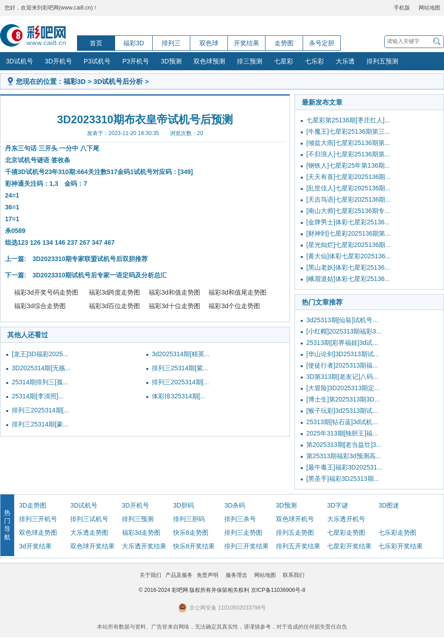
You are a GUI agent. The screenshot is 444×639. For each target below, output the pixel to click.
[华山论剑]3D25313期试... (342, 354)
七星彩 (283, 61)
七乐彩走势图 (397, 532)
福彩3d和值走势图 (174, 292)
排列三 (171, 43)
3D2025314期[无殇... (41, 368)
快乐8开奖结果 (194, 546)
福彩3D (133, 43)
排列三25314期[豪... (40, 424)
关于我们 (150, 575)
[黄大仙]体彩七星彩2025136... (348, 256)
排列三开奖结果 (246, 546)
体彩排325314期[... (178, 396)
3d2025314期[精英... (181, 354)
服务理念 (236, 575)
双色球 (208, 43)
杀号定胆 (321, 43)
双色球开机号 (295, 519)
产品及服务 (179, 575)
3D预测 (171, 61)
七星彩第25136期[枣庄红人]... (348, 120)
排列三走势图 (243, 532)
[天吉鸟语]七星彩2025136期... (348, 199)
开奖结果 (246, 43)
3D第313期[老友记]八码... (342, 376)
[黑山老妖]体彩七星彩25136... (348, 267)
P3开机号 (135, 61)
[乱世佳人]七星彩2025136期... (348, 188)
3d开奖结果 (35, 546)
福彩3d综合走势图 (40, 306)
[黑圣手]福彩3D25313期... (342, 478)
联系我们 (293, 575)
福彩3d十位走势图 (174, 306)
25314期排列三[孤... (40, 382)
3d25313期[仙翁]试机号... (342, 320)
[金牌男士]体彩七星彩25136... (348, 222)
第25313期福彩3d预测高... (343, 456)
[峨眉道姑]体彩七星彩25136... (348, 278)
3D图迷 (388, 505)
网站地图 (429, 8)
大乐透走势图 (89, 532)
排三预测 (249, 61)
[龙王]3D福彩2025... (40, 354)
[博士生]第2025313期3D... (343, 399)
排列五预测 (382, 61)
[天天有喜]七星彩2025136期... (348, 176)
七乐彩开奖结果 (400, 546)
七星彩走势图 (346, 532)
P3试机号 (97, 61)
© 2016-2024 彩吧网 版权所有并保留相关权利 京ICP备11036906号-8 (222, 590)
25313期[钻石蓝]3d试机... (342, 422)
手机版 (402, 8)
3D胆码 (183, 505)
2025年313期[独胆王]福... (342, 433)
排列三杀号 (240, 519)
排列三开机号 (38, 519)
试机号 (27, 160)
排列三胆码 (189, 519)
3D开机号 (58, 61)
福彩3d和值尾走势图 (237, 292)
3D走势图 (32, 505)
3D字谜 (337, 505)
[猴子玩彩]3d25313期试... (342, 410)
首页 (96, 43)
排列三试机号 (89, 519)
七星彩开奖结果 (349, 546)
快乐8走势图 (190, 532)
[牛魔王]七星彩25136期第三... (348, 131)
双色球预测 (209, 61)
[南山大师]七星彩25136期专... (348, 210)
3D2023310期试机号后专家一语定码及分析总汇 (100, 275)
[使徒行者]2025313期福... (342, 365)
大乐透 (345, 61)
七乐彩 (314, 61)
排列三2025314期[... (180, 382)
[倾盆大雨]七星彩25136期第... (348, 142)
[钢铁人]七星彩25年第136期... (348, 165)
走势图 (284, 43)
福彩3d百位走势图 (114, 306)
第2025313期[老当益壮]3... (343, 444)
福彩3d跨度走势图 (114, 292)
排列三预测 (138, 519)
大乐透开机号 (346, 519)
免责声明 (207, 575)
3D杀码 (234, 505)
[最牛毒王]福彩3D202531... (344, 467)
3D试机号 (19, 61)
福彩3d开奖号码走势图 (46, 292)
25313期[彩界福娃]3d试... (342, 342)
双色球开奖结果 (92, 546)
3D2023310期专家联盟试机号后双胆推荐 (90, 258)
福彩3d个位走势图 (234, 306)
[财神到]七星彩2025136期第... (348, 233)
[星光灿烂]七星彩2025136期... (348, 244)
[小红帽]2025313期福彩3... (343, 331)
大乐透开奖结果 (144, 546)
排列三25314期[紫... (180, 368)
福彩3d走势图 (141, 532)
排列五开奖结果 (298, 546)
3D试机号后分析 (118, 81)
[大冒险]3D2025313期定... (343, 388)
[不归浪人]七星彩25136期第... (348, 154)
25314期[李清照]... (37, 396)
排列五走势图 (295, 532)
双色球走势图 (38, 532)
